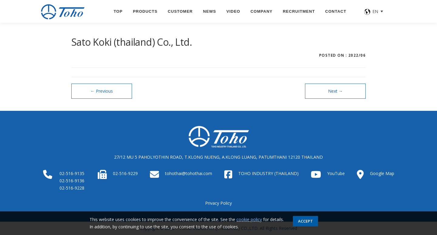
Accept (305, 221)
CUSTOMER (180, 11)
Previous (101, 91)
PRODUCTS (145, 11)
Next (335, 91)
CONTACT (336, 11)
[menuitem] (374, 11)
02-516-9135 (71, 173)
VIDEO (233, 11)
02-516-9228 (71, 188)
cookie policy (249, 219)
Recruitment (299, 11)
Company (261, 11)
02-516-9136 (71, 181)
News (209, 11)
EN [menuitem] (375, 11)
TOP (118, 11)
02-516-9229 (125, 173)
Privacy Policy (218, 203)
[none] (374, 11)
